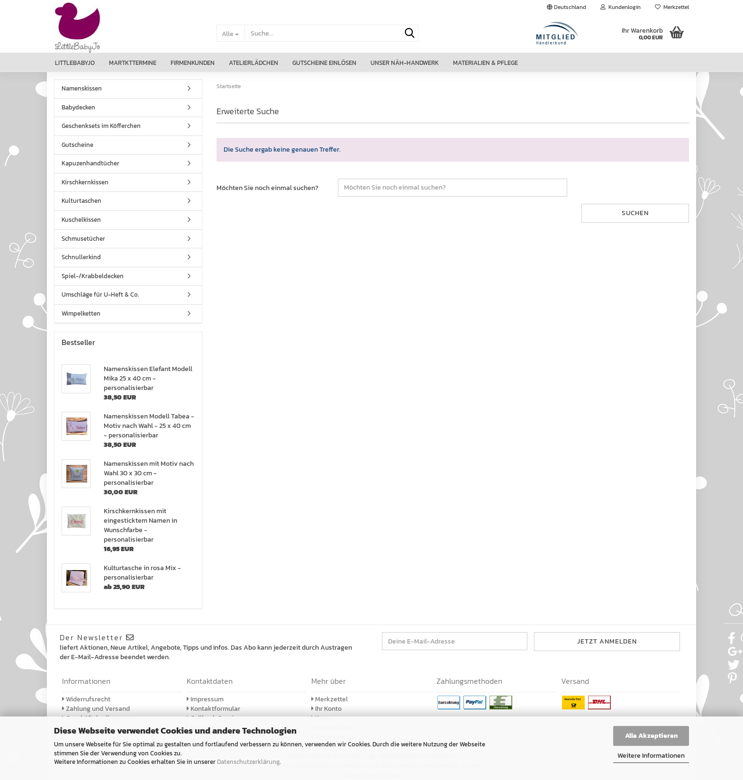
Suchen (635, 213)
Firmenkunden (193, 62)
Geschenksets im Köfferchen (101, 125)
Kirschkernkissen (85, 182)
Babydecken (78, 107)
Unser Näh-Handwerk (405, 62)
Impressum (205, 699)
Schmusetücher (83, 238)
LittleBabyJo (75, 62)
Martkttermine (132, 62)
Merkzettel (672, 7)
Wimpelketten (81, 313)
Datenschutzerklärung (248, 761)
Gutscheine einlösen (324, 62)
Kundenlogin (620, 7)
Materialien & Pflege (485, 62)
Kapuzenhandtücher (90, 163)
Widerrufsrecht (86, 699)
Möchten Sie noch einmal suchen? (267, 188)
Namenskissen (82, 88)
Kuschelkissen (81, 219)
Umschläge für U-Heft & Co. (100, 294)
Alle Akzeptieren (651, 736)
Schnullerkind (81, 257)
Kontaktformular (213, 709)
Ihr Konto (326, 709)
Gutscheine (77, 144)
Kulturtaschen (81, 200)
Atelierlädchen (253, 62)
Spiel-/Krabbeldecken (93, 276)
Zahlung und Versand (96, 709)
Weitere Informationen (651, 756)
